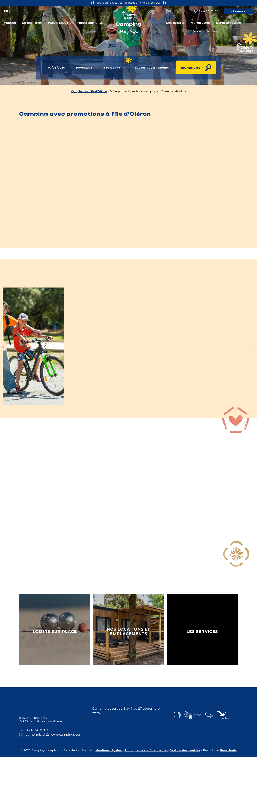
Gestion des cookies (185, 750)
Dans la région (228, 22)
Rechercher (191, 67)
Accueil (10, 22)
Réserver (238, 11)
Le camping (32, 22)
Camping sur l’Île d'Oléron (89, 91)
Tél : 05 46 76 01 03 (33, 730)
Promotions (200, 22)
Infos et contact (203, 31)
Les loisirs (175, 22)
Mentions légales (109, 750)
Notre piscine (60, 22)
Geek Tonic (228, 750)
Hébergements (90, 22)
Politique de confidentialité (146, 750)
